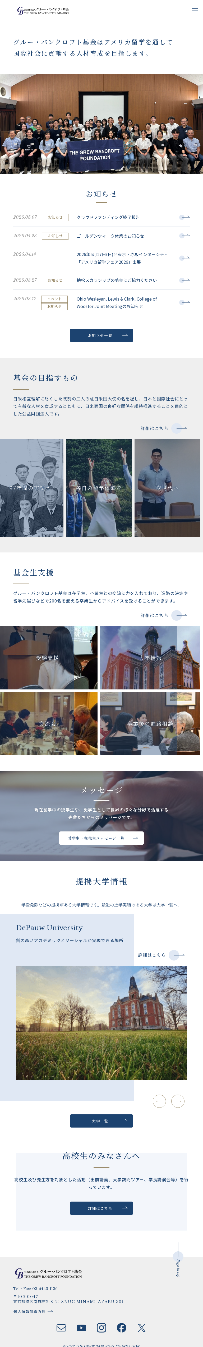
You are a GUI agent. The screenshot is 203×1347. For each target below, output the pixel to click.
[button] (175, 1101)
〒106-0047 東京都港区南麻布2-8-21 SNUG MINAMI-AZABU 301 (71, 1294)
